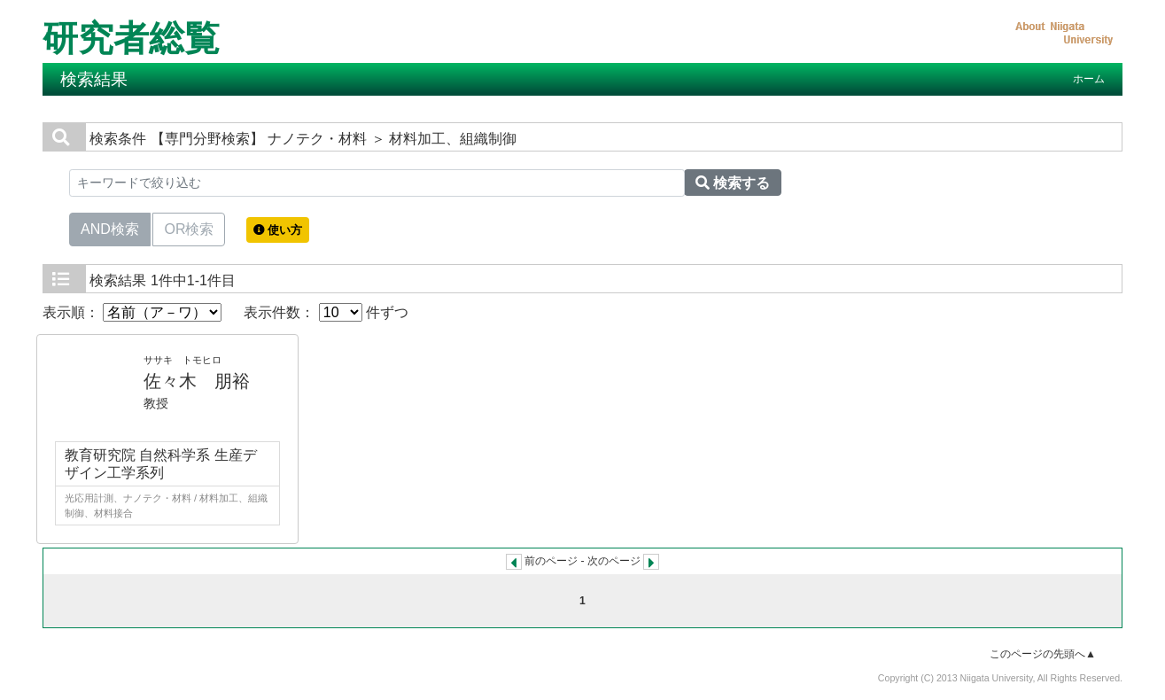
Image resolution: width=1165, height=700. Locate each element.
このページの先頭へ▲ (1043, 654)
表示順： (132, 312)
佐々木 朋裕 (197, 381)
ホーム (1089, 79)
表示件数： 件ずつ (326, 312)
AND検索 (110, 228)
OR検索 (189, 228)
